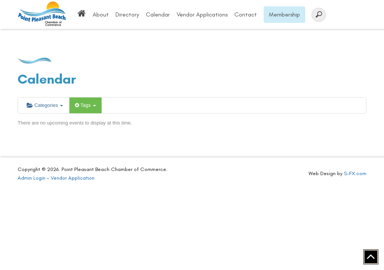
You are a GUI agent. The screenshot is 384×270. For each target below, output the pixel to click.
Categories (45, 105)
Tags (85, 105)
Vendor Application (72, 178)
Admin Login (31, 178)
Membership (284, 14)
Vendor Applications (202, 14)
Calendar (158, 14)
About (101, 14)
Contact (245, 14)
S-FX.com (355, 173)
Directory (127, 14)
